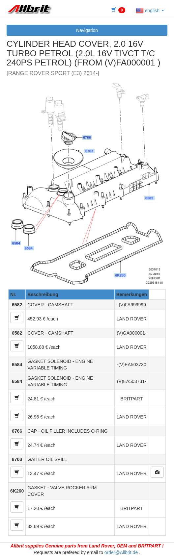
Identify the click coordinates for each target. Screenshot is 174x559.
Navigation (87, 30)
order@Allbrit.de (121, 552)
